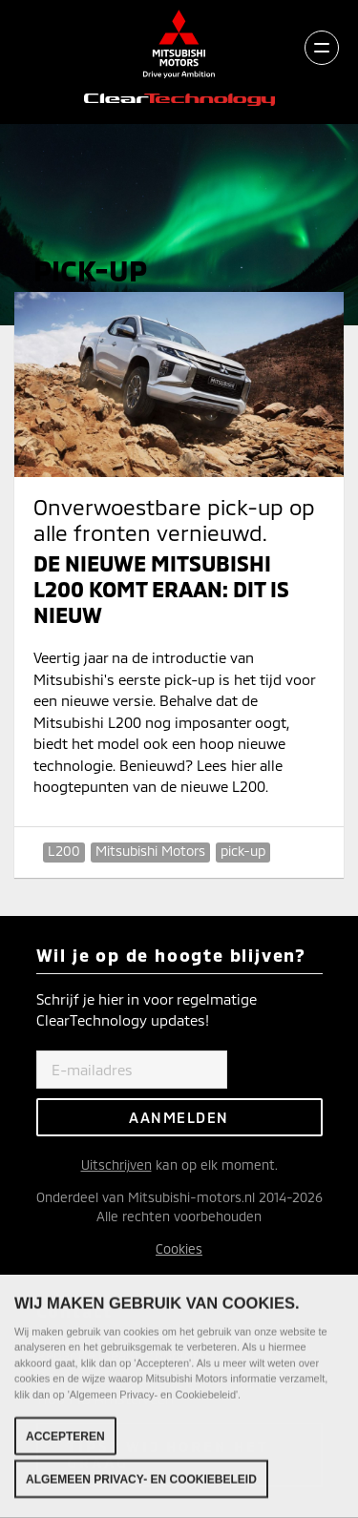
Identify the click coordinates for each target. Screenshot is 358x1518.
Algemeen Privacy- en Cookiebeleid (141, 1480)
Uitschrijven (116, 1164)
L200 (64, 850)
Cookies (179, 1248)
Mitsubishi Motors (150, 850)
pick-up (243, 850)
